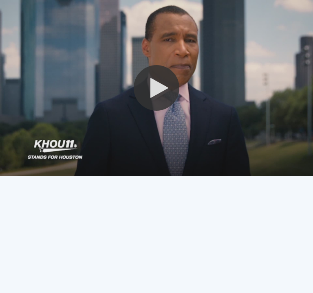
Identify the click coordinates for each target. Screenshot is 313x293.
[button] (156, 88)
